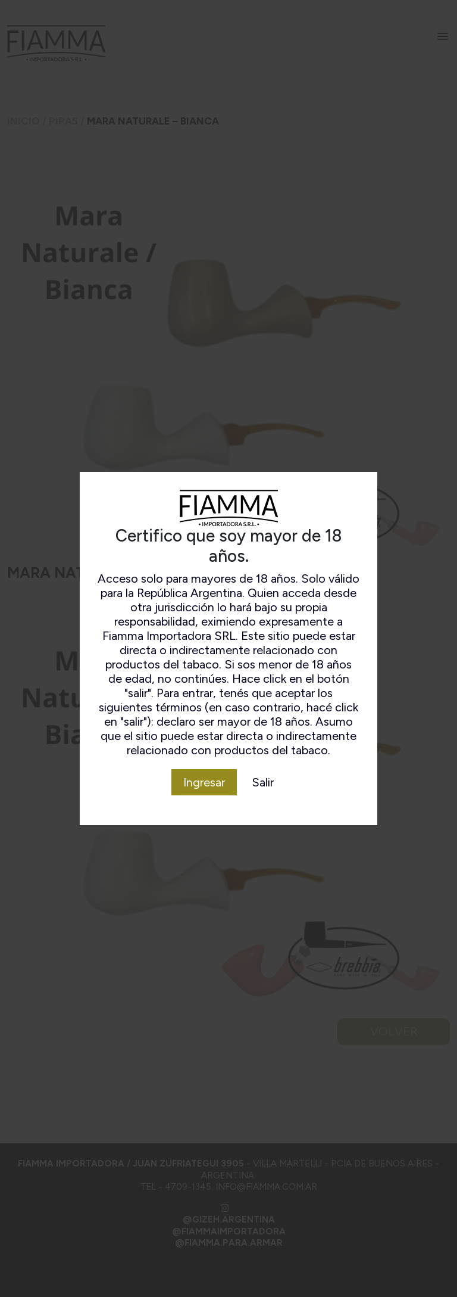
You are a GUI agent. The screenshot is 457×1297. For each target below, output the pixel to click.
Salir (263, 782)
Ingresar (204, 782)
